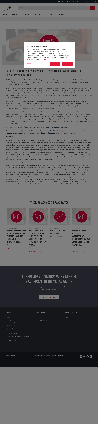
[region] (49, 55)
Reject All (55, 64)
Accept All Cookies (67, 64)
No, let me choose (31, 63)
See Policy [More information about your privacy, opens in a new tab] (43, 59)
